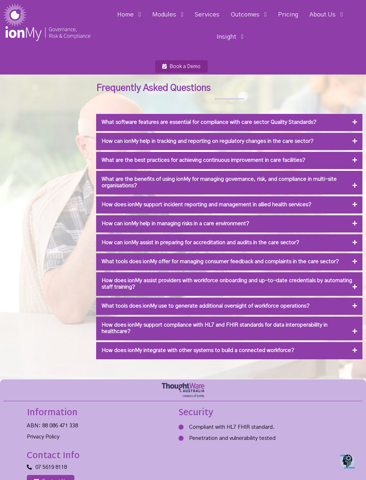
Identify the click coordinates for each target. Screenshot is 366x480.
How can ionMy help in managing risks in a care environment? (144, 200)
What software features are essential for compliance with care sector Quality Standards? (177, 99)
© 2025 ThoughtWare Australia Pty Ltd (47, 458)
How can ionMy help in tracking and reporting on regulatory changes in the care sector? (176, 118)
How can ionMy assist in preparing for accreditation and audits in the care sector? (169, 219)
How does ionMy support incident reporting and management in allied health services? (175, 181)
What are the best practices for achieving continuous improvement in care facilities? (172, 137)
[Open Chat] (347, 461)
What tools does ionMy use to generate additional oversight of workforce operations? (174, 289)
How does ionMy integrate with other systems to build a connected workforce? (166, 334)
